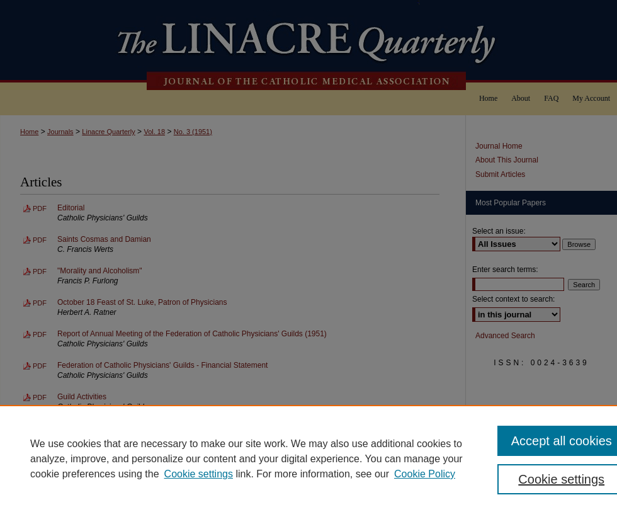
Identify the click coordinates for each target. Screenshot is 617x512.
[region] (308, 458)
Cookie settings (198, 474)
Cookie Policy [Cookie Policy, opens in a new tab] (424, 474)
